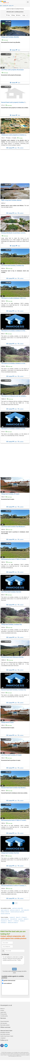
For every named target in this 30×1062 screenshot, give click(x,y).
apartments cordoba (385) (17, 908)
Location (20, 148)
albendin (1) (26, 919)
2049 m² (3, 203)
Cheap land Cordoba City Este (10, 853)
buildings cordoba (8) (5, 911)
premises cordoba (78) (5, 913)
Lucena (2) (20, 919)
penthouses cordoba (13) (15, 910)
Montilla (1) (22, 920)
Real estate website (4, 1025)
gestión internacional (9, 980)
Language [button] (3, 1038)
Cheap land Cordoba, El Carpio (10, 494)
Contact (2, 1010)
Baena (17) (18, 917)
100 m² (6, 497)
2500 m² (6, 268)
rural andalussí (8, 983)
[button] (7, 6)
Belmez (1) (10, 920)
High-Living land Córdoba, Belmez (11, 200)
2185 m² (6, 366)
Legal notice (3, 1012)
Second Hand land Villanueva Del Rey (12, 657)
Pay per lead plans (4, 1021)
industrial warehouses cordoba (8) (17, 911)
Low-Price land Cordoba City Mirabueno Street (15, 526)
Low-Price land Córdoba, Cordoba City (12, 265)
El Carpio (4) (24, 917)
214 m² (6, 431)
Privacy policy (3, 1014)
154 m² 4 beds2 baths (11, 138)
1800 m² (6, 301)
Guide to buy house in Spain (6, 1036)
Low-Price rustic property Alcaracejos (12, 69)
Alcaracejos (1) (4, 920)
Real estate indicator (5, 1034)
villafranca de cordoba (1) (13, 922)
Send (14, 969)
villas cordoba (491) (25, 910)
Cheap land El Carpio (7, 722)
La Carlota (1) (16, 920)
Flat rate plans (3, 1023)
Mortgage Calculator (5, 1032)
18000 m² (7, 399)
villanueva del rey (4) (5, 919)
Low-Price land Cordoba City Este (11, 592)
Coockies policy (4, 1016)
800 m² (6, 333)
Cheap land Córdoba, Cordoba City (11, 624)
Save (18, 50)
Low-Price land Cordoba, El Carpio (11, 755)
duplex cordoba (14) (5, 910)
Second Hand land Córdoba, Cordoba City (13, 690)
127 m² (6, 105)
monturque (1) (3, 922)
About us (2, 1008)
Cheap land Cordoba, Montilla (10, 37)
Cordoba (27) (12, 917)
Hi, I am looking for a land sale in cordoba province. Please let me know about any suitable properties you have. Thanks (13, 960)
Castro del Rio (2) (13, 919)
